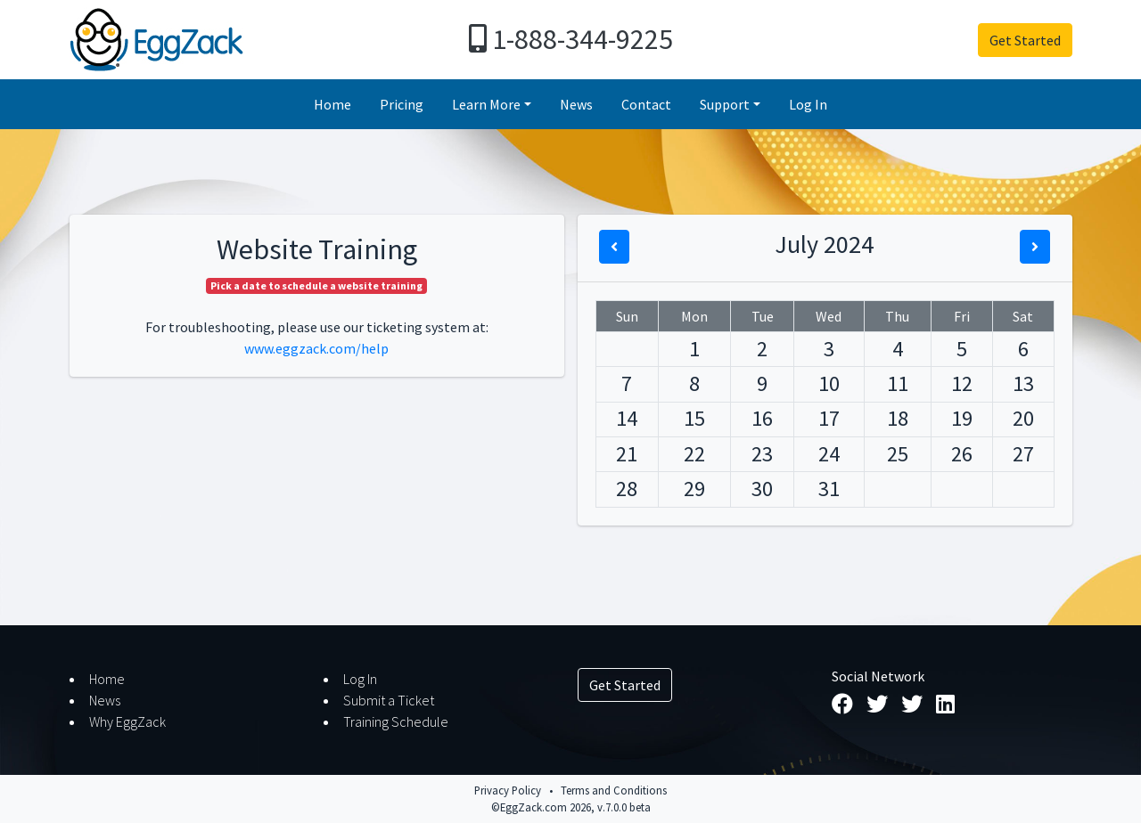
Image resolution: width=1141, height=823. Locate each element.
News (576, 104)
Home (332, 104)
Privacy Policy (507, 790)
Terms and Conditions (614, 790)
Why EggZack (127, 721)
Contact (646, 104)
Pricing (401, 104)
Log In (808, 104)
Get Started (1025, 40)
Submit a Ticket (388, 700)
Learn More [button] (486, 104)
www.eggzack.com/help (316, 348)
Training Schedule (395, 721)
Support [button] (725, 104)
